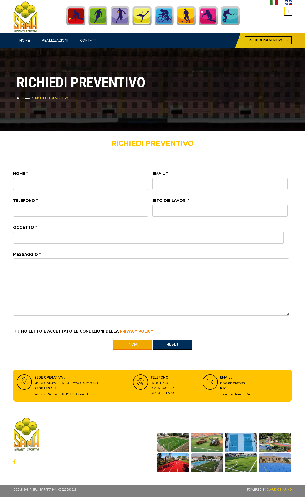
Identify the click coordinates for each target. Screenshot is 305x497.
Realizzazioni (55, 40)
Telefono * (25, 200)
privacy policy (136, 331)
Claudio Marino (279, 490)
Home (24, 40)
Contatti (88, 40)
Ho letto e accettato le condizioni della (87, 331)
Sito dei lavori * (170, 200)
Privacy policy (105, 455)
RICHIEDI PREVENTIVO (268, 40)
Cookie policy (105, 462)
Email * (160, 173)
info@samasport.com (232, 383)
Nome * (20, 173)
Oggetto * (25, 227)
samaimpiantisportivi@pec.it (237, 394)
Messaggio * (27, 254)
